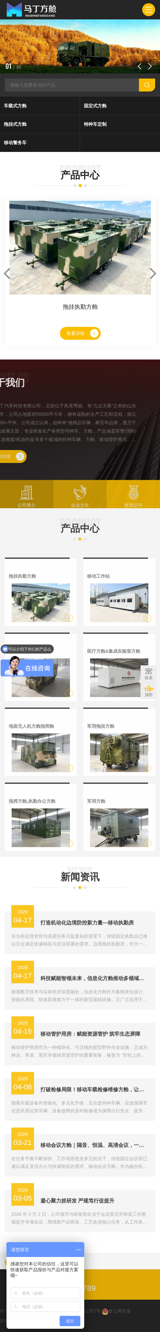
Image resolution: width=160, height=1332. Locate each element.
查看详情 (82, 333)
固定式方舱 (95, 105)
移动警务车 (15, 142)
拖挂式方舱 (15, 124)
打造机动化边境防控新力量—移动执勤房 (87, 949)
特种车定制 (95, 124)
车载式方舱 (15, 105)
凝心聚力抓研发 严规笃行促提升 (77, 1227)
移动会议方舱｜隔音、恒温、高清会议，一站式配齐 (94, 1172)
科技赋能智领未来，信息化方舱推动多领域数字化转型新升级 (94, 1005)
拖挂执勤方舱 (80, 307)
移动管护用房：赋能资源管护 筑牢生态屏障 (90, 1060)
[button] (139, 66)
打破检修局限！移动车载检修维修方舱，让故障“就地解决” (94, 1116)
